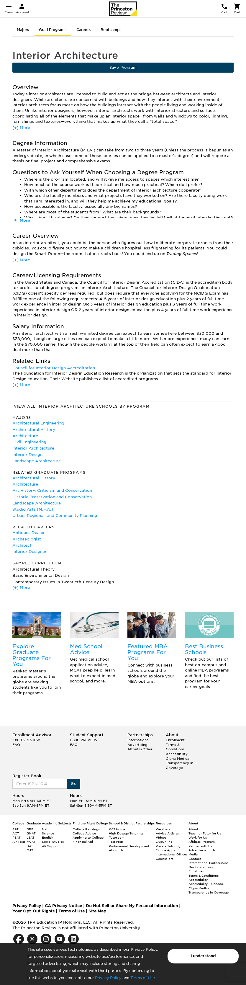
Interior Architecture (33, 448)
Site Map (97, 911)
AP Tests (18, 841)
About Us (116, 850)
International (138, 740)
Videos (161, 837)
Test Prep (116, 841)
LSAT (31, 837)
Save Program (123, 67)
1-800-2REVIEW (26, 740)
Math (46, 829)
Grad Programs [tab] (52, 29)
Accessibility (177, 754)
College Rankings (86, 829)
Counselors (164, 858)
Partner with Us (200, 846)
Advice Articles (167, 833)
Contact (194, 858)
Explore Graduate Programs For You (31, 655)
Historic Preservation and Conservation (52, 497)
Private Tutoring (168, 846)
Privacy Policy (108, 978)
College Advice (84, 833)
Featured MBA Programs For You (147, 652)
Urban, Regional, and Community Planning (54, 515)
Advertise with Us (201, 850)
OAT (30, 850)
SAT (15, 829)
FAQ (16, 745)
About (193, 829)
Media (193, 854)
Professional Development (129, 846)
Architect (22, 545)
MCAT (31, 841)
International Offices (171, 854)
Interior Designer (29, 551)
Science (48, 833)
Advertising (137, 745)
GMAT (31, 833)
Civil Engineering (29, 442)
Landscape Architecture (36, 461)
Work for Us (197, 837)
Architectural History (33, 429)
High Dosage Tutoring (126, 833)
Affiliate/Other (139, 749)
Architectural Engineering (38, 423)
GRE (30, 829)
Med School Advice (86, 649)
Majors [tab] (23, 29)
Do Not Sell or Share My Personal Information (132, 906)
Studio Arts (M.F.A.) (32, 509)
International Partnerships (208, 863)
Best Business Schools (204, 649)
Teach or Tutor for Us (204, 833)
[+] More (21, 127)
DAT (30, 846)
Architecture (25, 436)
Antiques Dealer (28, 532)
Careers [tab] (83, 29)
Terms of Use (142, 978)
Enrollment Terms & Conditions (175, 744)
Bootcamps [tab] (111, 29)
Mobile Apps (165, 850)
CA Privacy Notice (63, 906)
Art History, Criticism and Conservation (52, 490)
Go (73, 783)
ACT (15, 833)
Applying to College (88, 837)
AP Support (51, 846)
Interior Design (27, 455)
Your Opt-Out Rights (33, 911)
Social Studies (53, 841)
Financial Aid (83, 841)
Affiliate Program (201, 841)
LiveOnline (164, 841)
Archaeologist (26, 539)
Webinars (163, 829)
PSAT (16, 837)
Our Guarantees (200, 867)
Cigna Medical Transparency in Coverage (179, 763)
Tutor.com (116, 837)
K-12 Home (117, 829)
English (47, 837)
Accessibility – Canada (205, 884)
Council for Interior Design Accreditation (53, 368)
